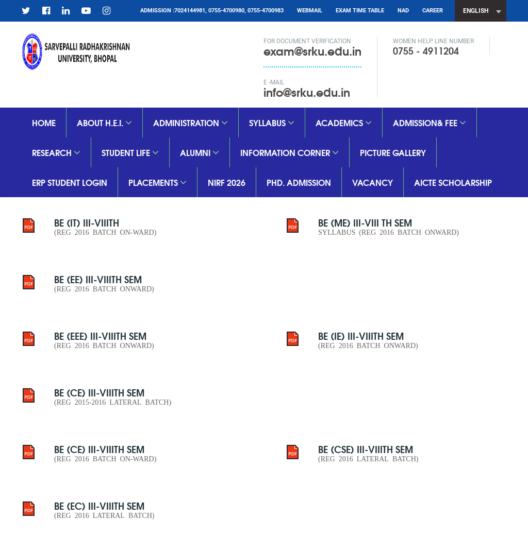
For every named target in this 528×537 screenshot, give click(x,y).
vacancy (372, 182)
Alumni (199, 152)
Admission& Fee (429, 122)
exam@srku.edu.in (312, 50)
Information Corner (289, 152)
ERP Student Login (69, 182)
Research (56, 152)
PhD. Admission (299, 182)
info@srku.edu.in (306, 91)
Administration (190, 122)
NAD (403, 10)
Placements (157, 182)
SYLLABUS (271, 122)
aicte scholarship (453, 182)
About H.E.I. (104, 122)
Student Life (130, 152)
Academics (344, 122)
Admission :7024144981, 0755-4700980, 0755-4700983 (212, 10)
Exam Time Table (360, 10)
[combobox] (480, 11)
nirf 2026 (226, 182)
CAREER (432, 10)
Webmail (309, 10)
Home (44, 122)
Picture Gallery (393, 152)
